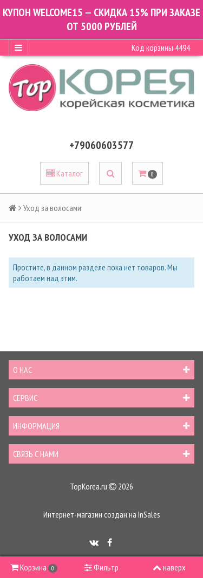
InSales (149, 514)
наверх (169, 567)
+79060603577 (101, 145)
